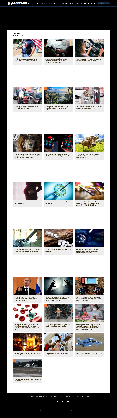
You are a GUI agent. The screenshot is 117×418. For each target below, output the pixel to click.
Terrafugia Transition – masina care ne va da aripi (27, 380)
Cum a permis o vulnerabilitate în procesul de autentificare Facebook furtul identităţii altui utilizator (87, 203)
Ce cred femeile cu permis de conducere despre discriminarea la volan (89, 60)
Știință (43, 3)
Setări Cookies (84, 396)
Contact (78, 396)
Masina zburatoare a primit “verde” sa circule (88, 354)
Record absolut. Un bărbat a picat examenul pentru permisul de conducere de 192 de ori (58, 61)
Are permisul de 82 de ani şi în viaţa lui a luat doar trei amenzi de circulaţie (27, 250)
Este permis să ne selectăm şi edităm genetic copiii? (57, 203)
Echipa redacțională (69, 396)
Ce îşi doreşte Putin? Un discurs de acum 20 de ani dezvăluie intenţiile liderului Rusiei (27, 299)
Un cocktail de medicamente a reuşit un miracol (58, 250)
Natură (55, 3)
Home (15, 36)
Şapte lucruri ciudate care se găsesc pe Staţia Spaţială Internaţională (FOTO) (58, 325)
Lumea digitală (63, 3)
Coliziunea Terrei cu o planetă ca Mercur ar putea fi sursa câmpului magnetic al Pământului (89, 251)
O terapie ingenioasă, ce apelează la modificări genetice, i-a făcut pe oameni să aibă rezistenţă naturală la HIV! (27, 326)
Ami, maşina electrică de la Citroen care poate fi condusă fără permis (88, 107)
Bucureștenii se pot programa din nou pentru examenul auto (27, 107)
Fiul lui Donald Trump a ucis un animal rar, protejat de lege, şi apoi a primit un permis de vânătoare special (27, 156)
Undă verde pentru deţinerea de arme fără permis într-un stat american (27, 60)
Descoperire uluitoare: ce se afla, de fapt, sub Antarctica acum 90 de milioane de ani (58, 108)
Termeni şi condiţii (58, 396)
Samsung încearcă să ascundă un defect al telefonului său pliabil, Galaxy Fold (58, 155)
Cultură (49, 3)
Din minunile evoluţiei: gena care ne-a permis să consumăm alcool (27, 354)
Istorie (72, 3)
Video (77, 3)
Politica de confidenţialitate (35, 396)
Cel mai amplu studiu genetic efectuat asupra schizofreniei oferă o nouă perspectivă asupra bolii (57, 299)
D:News (38, 3)
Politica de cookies (48, 396)
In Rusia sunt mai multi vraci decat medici (57, 354)
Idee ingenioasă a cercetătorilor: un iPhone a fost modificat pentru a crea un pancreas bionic (89, 299)
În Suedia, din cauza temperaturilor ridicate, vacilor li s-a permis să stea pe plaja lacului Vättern (88, 156)
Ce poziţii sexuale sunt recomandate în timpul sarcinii (27, 203)
